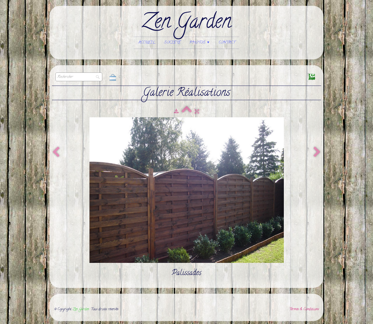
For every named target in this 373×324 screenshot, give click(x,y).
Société (172, 43)
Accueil (146, 43)
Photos (199, 43)
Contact (227, 43)
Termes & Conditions (304, 309)
